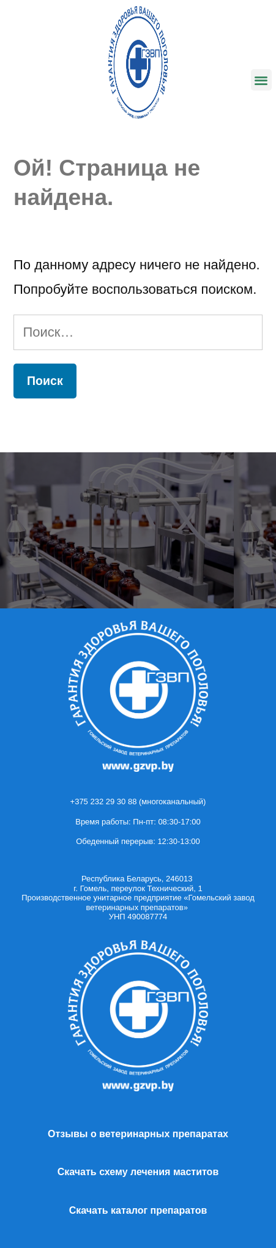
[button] (261, 80)
